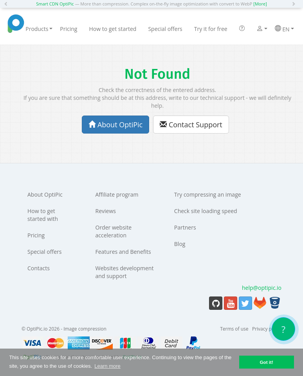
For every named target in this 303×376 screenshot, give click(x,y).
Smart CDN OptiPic (55, 4)
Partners (185, 227)
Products (38, 29)
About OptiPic (115, 124)
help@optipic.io (261, 287)
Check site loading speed (205, 211)
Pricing (68, 29)
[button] (8, 4)
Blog (180, 244)
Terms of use (234, 328)
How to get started (112, 29)
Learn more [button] (107, 366)
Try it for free (210, 29)
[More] (260, 4)
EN (284, 29)
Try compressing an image (207, 194)
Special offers (165, 29)
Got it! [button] (266, 362)
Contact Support (191, 124)
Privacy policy (266, 328)
